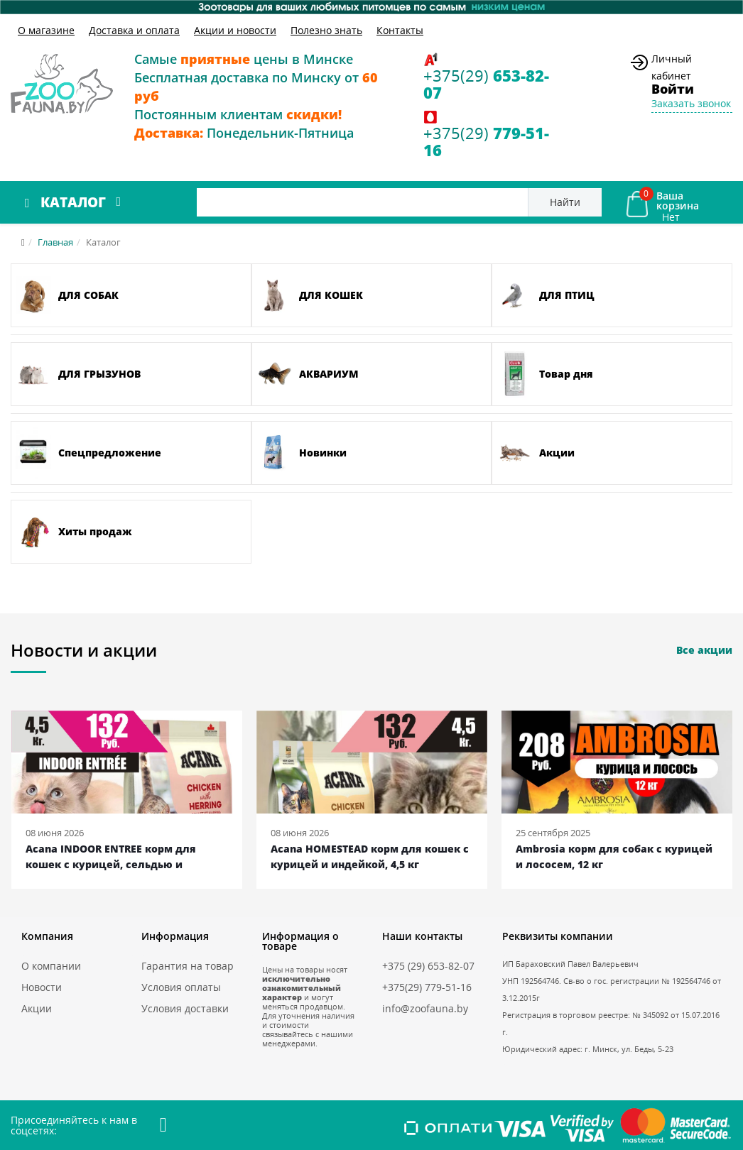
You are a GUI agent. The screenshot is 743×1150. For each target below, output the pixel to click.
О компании (51, 966)
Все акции (704, 650)
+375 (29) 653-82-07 (428, 966)
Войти (672, 88)
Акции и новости (235, 30)
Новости (41, 987)
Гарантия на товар (187, 966)
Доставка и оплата (134, 30)
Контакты (399, 30)
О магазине (46, 30)
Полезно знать (326, 30)
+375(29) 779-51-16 (427, 987)
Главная (55, 242)
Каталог (73, 202)
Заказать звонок (691, 103)
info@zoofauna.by (425, 1008)
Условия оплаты (181, 987)
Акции (36, 1008)
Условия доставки (185, 1008)
